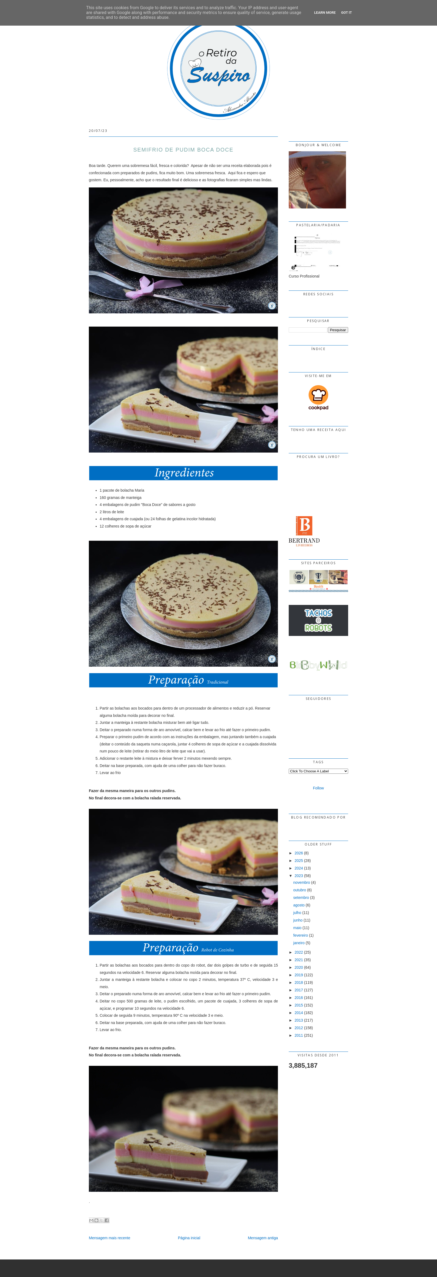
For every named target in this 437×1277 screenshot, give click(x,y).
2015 (299, 1005)
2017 (299, 990)
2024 (299, 868)
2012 (299, 1028)
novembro (301, 882)
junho (297, 920)
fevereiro (300, 935)
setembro (301, 897)
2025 (299, 860)
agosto (299, 905)
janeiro (299, 943)
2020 (299, 967)
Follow (318, 788)
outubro (299, 890)
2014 (299, 1013)
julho (297, 912)
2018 (299, 982)
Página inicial (189, 1238)
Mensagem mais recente (109, 1238)
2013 (299, 1020)
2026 (299, 853)
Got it (346, 13)
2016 (299, 997)
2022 (299, 952)
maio (297, 928)
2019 (299, 975)
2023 (299, 876)
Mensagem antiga (263, 1238)
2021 (299, 960)
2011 (299, 1035)
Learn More (325, 13)
